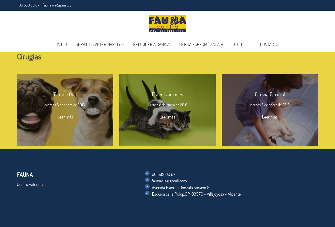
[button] (99, 44)
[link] (167, 23)
